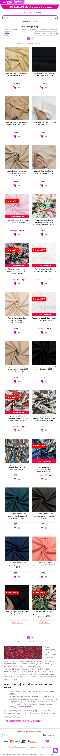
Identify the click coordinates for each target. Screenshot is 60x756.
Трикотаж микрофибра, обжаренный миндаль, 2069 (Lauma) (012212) (17, 369)
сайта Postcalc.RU (43, 747)
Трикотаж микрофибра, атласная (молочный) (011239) (44, 270)
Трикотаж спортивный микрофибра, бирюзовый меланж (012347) (17, 516)
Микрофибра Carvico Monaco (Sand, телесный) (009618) (17, 123)
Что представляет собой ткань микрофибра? (24, 721)
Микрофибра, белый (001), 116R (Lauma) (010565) (44, 123)
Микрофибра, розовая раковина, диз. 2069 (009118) (44, 564)
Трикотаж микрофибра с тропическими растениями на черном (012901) (44, 613)
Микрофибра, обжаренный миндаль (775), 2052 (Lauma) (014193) (17, 173)
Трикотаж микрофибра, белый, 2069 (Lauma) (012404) (44, 319)
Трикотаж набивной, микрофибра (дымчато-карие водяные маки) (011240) (44, 418)
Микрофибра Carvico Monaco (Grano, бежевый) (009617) (17, 74)
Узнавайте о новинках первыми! (30, 731)
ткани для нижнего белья (20, 706)
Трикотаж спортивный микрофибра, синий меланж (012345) (17, 565)
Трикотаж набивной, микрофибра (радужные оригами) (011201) (17, 467)
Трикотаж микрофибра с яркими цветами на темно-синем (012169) (17, 271)
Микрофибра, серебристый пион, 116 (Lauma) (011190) (44, 172)
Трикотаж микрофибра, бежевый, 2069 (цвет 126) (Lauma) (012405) (17, 320)
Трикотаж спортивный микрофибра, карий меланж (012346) (44, 516)
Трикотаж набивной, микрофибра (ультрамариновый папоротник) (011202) (44, 468)
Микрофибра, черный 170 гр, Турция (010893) (17, 612)
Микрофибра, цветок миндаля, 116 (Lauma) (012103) (17, 221)
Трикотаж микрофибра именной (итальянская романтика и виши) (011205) (44, 222)
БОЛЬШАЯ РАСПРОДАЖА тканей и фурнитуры (30, 7)
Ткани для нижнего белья (38, 29)
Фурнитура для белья (19, 29)
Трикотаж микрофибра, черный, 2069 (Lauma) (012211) (44, 368)
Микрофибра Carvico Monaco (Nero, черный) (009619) (44, 74)
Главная (5, 29)
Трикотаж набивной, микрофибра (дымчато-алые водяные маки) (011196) (17, 418)
